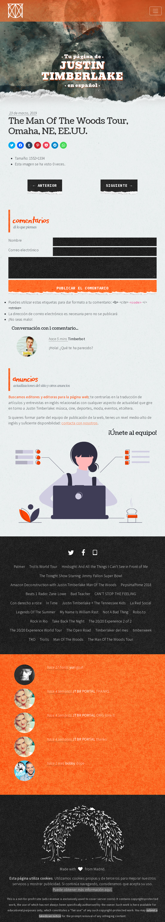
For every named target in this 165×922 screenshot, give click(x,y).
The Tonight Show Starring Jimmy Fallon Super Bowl (80, 575)
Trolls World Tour (43, 566)
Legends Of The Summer (35, 612)
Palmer (19, 566)
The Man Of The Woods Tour (110, 639)
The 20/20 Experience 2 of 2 (110, 621)
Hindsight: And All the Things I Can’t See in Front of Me (105, 566)
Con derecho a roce (26, 603)
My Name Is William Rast (79, 612)
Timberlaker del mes (111, 630)
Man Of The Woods (68, 639)
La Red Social (140, 603)
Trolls (44, 639)
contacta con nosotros (79, 423)
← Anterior (45, 185)
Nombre (15, 240)
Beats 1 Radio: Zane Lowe (46, 593)
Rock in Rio (39, 621)
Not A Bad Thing (115, 612)
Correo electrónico (23, 250)
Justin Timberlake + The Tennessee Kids (94, 603)
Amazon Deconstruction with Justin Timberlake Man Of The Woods (63, 584)
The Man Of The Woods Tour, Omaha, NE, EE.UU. (68, 126)
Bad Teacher (80, 593)
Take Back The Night (68, 621)
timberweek (142, 630)
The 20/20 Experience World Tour (36, 630)
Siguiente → (119, 185)
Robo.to (139, 612)
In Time (52, 603)
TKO (32, 639)
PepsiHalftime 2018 (136, 584)
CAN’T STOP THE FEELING (115, 593)
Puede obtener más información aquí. (82, 889)
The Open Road (78, 630)
